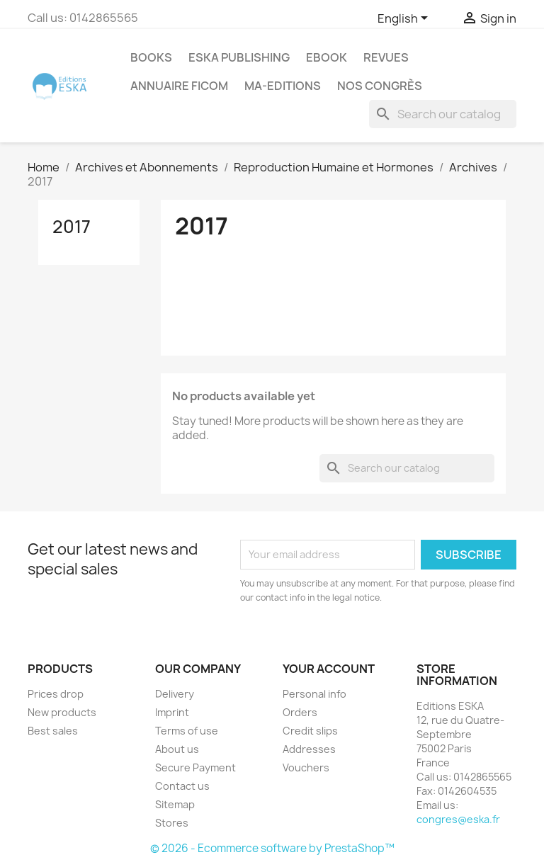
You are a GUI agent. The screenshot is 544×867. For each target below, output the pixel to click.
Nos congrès (379, 86)
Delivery (174, 694)
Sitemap (175, 804)
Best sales (53, 730)
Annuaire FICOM (179, 86)
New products (62, 712)
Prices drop (56, 694)
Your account (329, 668)
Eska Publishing (239, 57)
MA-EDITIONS (282, 86)
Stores (171, 822)
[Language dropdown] (405, 19)
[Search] (442, 114)
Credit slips (310, 730)
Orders (300, 712)
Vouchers (306, 767)
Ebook (326, 57)
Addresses (309, 749)
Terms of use (186, 730)
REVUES (386, 57)
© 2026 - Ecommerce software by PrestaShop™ (272, 848)
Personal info (314, 694)
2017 (71, 227)
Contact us (182, 786)
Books (151, 57)
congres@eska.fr (458, 819)
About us (177, 749)
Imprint (172, 712)
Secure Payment (195, 767)
